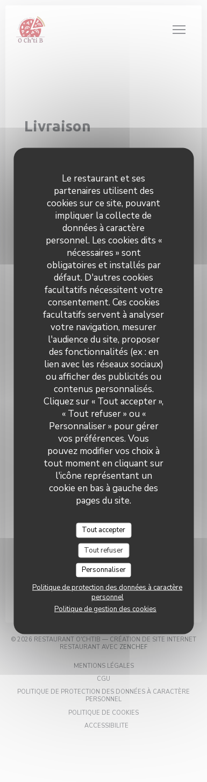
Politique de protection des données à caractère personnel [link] (107, 592)
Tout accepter (103, 530)
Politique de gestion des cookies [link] (105, 608)
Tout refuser (103, 550)
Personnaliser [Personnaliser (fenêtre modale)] (104, 570)
